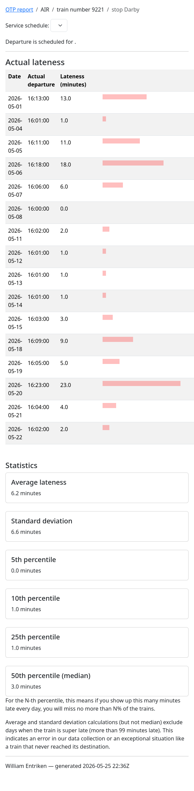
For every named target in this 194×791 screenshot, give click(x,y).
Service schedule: (27, 25)
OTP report (19, 9)
